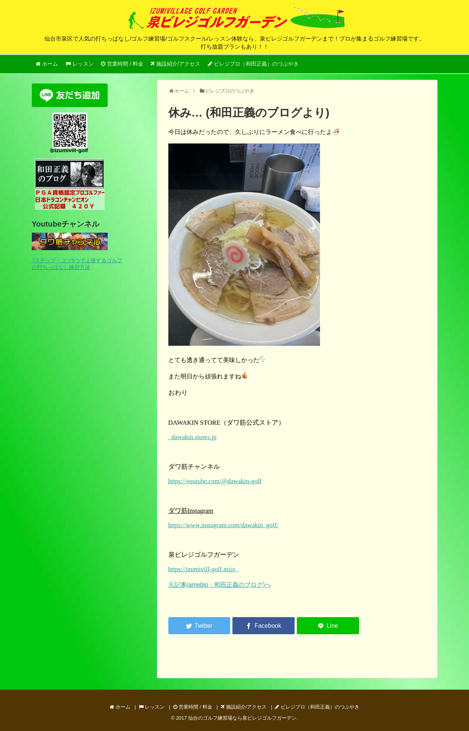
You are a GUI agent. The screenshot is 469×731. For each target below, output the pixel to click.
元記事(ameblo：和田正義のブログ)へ (219, 584)
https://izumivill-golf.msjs (203, 569)
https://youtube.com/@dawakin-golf (215, 481)
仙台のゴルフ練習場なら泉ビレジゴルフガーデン (242, 718)
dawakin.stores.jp (192, 437)
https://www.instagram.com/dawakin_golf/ (223, 525)
